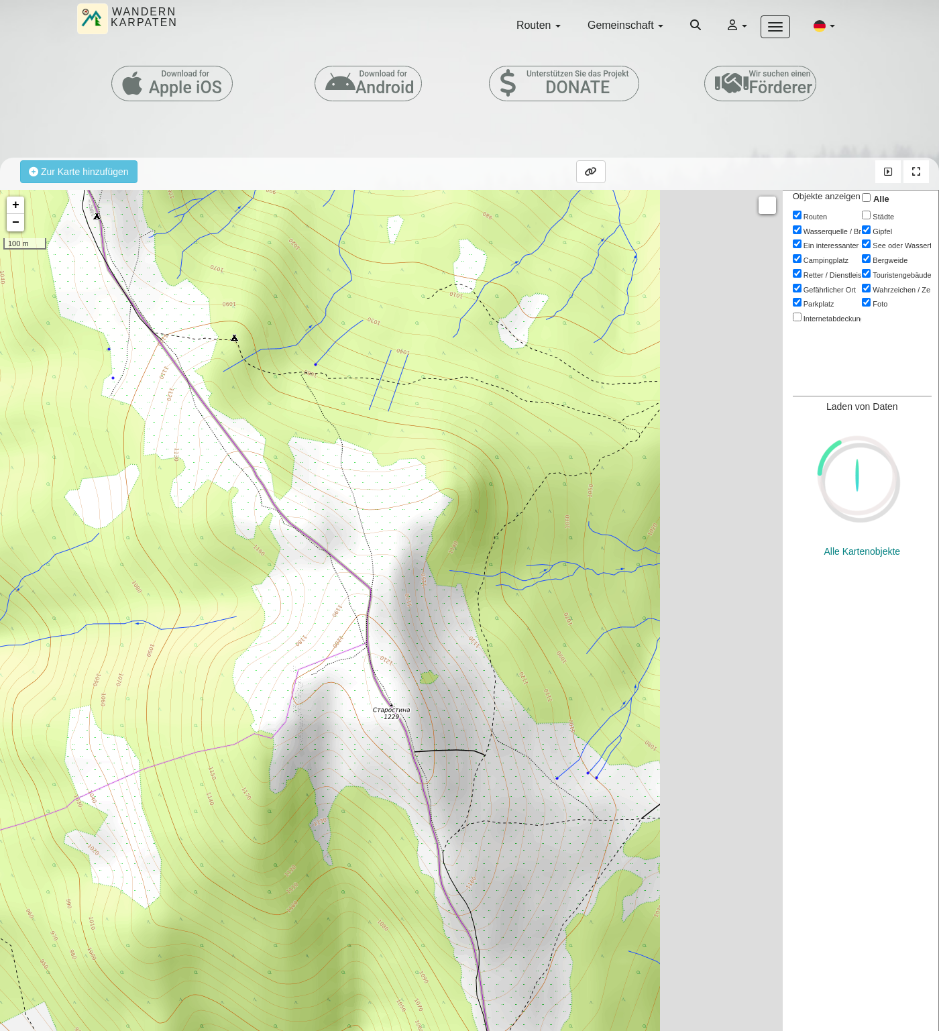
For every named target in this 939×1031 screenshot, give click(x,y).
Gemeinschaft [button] (625, 25)
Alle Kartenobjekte (862, 406)
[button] (824, 25)
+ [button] (15, 205)
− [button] (15, 223)
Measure (767, 205)
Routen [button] (538, 25)
